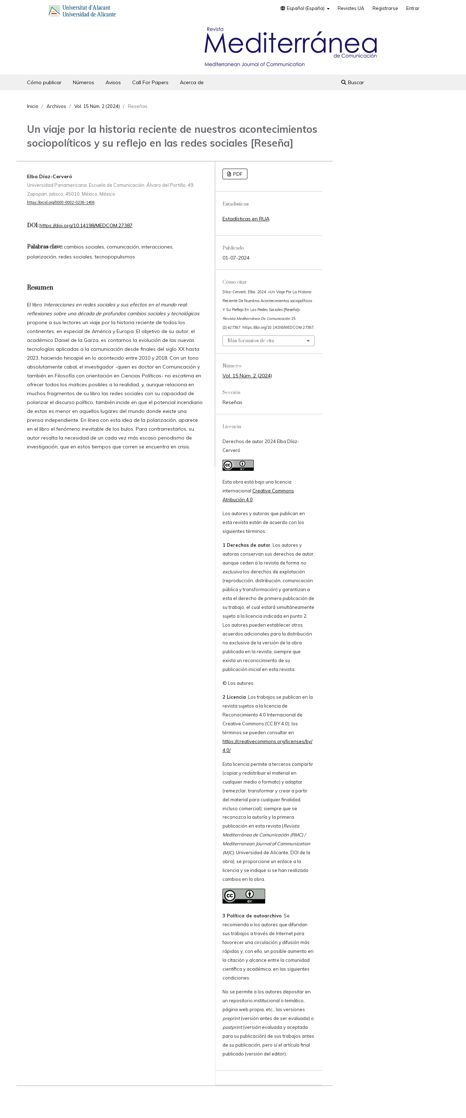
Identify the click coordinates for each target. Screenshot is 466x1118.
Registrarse (385, 8)
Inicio (32, 106)
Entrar (412, 8)
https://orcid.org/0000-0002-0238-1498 (61, 202)
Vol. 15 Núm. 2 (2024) (97, 106)
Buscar (352, 82)
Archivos (56, 106)
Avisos (113, 82)
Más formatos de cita (250, 341)
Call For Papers (150, 82)
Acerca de (192, 82)
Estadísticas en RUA (246, 219)
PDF (237, 174)
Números (83, 82)
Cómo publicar (44, 82)
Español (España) (302, 8)
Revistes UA (351, 8)
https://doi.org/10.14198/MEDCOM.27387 (86, 225)
